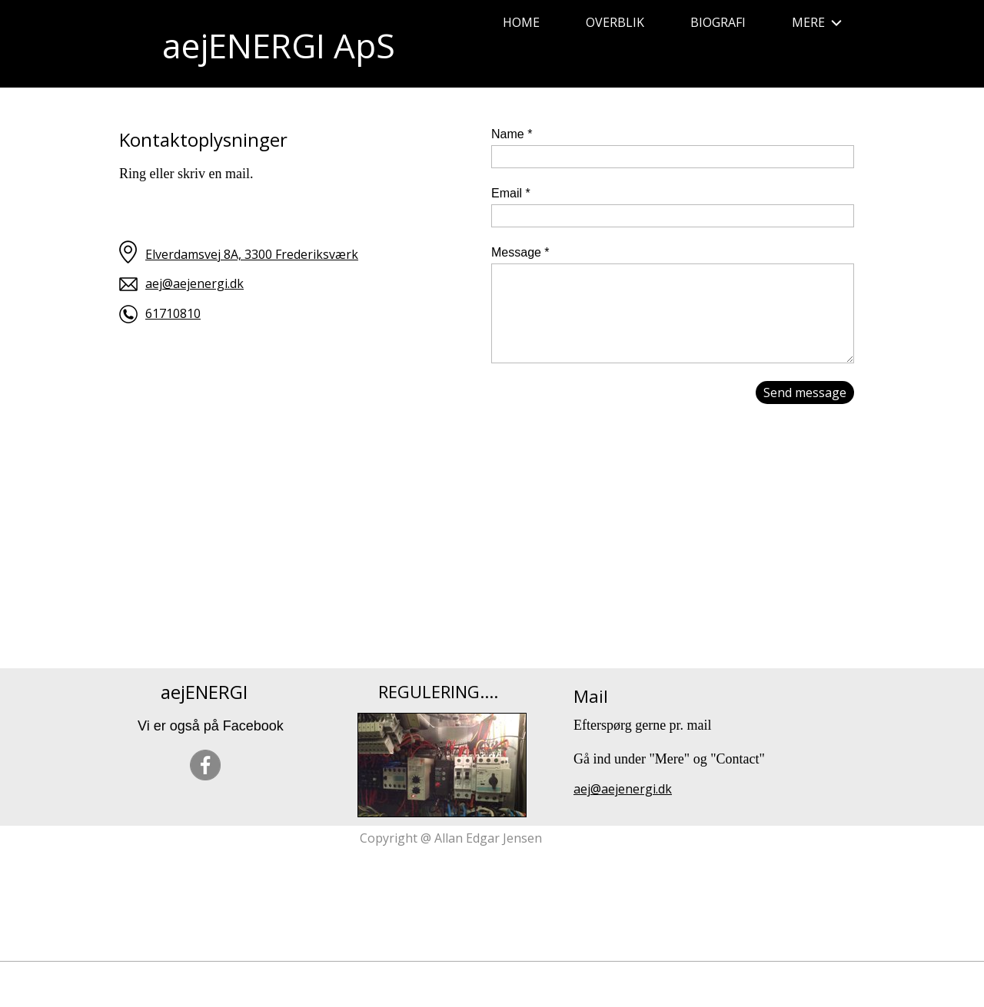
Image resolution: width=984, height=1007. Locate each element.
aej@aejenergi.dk (194, 283)
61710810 (173, 313)
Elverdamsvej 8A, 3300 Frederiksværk (251, 254)
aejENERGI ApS (278, 45)
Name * (511, 134)
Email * (510, 193)
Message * (520, 252)
